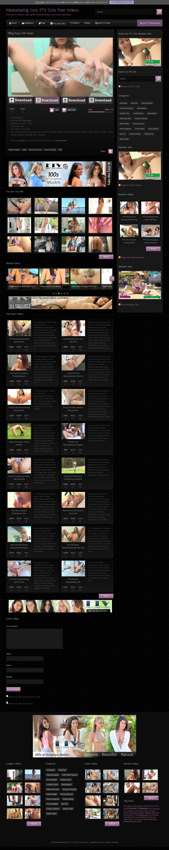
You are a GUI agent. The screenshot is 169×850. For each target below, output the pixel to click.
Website (9, 680)
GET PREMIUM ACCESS (121, 2)
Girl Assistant (141, 108)
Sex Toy (122, 134)
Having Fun (147, 814)
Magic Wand (127, 809)
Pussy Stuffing (153, 129)
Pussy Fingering (125, 129)
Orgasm (139, 825)
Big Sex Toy (152, 809)
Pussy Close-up (138, 123)
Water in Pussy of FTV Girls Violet (85, 279)
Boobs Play (155, 816)
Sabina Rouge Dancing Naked (100, 206)
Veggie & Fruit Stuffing (135, 823)
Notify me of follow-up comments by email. (25, 700)
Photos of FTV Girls (130, 86)
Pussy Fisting (139, 129)
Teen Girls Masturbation (132, 257)
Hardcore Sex (124, 113)
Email (9, 669)
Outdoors (127, 825)
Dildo (156, 818)
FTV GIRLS (40, 2)
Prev (8, 278)
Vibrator (148, 816)
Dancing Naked (147, 103)
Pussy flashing (128, 820)
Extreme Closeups (137, 811)
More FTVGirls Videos (131, 185)
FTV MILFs (74, 23)
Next (112, 278)
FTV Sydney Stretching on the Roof (73, 206)
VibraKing (146, 823)
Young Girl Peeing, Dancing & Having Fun (23, 279)
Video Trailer (124, 139)
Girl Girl (152, 818)
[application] (60, 67)
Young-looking (133, 816)
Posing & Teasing (141, 118)
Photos (87, 23)
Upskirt (134, 825)
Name (9, 657)
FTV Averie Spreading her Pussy (100, 225)
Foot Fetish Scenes (126, 108)
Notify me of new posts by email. (21, 707)
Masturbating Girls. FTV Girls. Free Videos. (42, 10)
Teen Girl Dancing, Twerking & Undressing (73, 225)
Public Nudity (124, 123)
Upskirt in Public (142, 809)
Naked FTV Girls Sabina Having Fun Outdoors (46, 206)
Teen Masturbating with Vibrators (19, 206)
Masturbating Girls (130, 304)
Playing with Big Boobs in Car (46, 244)
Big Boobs (141, 816)
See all (106, 257)
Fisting (126, 818)
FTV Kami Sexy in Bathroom (100, 244)
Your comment (12, 626)
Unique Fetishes (135, 134)
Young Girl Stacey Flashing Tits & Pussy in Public (73, 244)
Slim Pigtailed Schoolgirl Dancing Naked (19, 225)
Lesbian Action (138, 113)
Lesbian (134, 809)
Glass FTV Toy (133, 818)
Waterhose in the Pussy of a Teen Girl (54, 279)
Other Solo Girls (125, 118)
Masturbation (152, 113)
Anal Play (134, 103)
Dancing (148, 820)
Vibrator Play (149, 134)
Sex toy (152, 823)
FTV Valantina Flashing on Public (46, 225)
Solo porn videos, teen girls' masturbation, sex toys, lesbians (38, 15)
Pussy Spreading (139, 820)
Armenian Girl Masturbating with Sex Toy (19, 244)
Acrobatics (123, 103)
